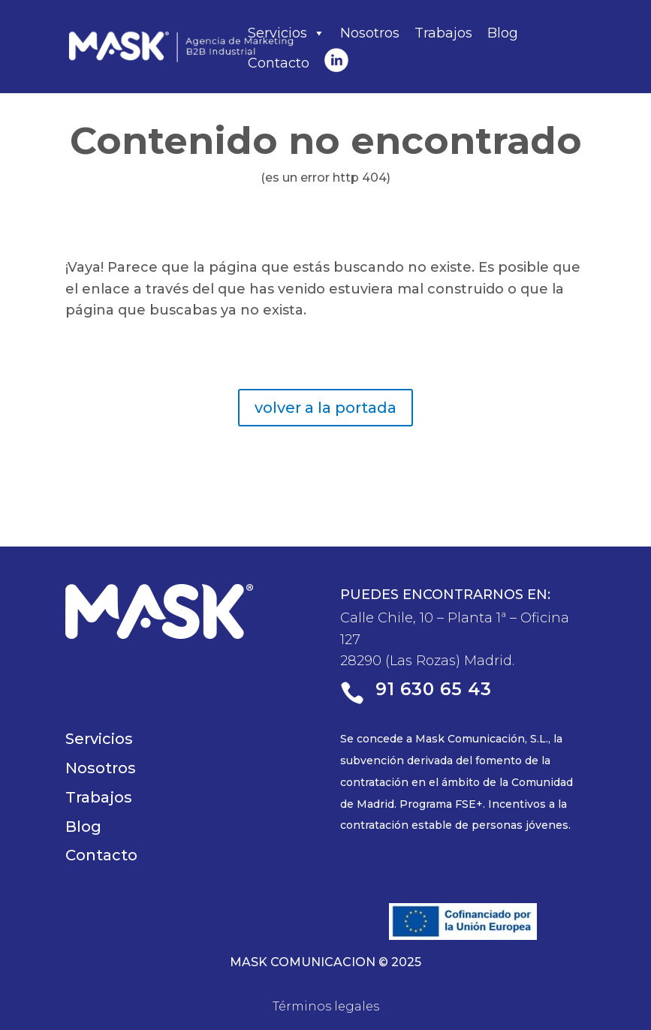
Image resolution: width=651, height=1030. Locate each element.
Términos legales (326, 1006)
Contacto (278, 63)
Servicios (286, 33)
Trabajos (443, 33)
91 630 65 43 (433, 689)
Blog (502, 33)
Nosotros (369, 33)
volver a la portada (325, 408)
